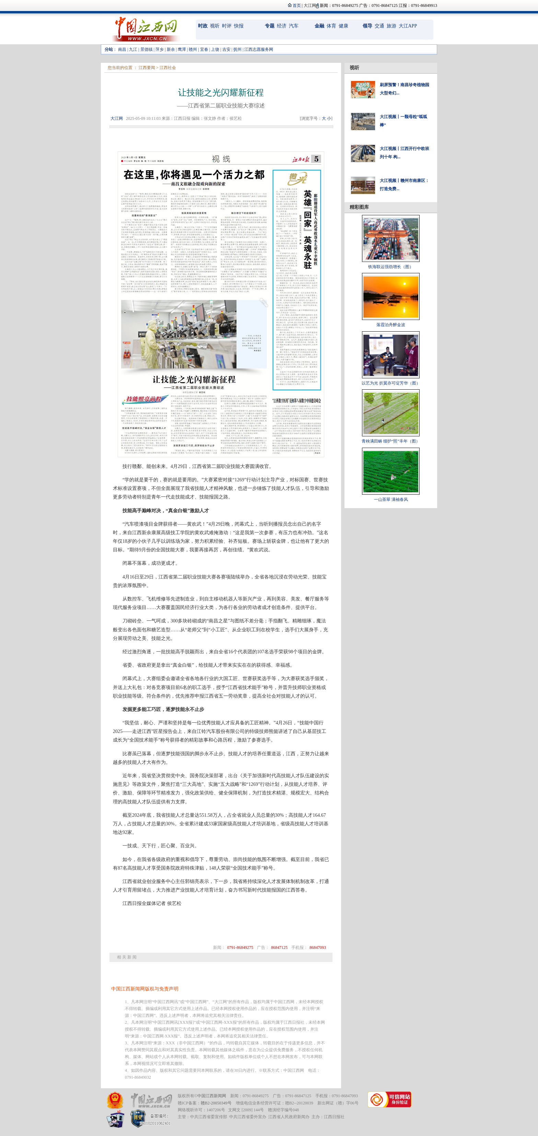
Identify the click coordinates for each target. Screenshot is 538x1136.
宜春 (204, 49)
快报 (239, 25)
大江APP (408, 25)
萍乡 (159, 49)
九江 (133, 49)
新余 (171, 49)
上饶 (215, 49)
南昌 (122, 49)
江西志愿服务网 (258, 49)
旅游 (391, 25)
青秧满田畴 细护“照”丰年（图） (391, 441)
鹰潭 (182, 49)
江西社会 (168, 67)
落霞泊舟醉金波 (390, 324)
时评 (227, 25)
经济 (281, 25)
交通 (379, 25)
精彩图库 (359, 207)
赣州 (193, 49)
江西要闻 (147, 67)
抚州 (237, 49)
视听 (215, 25)
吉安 (226, 49)
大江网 (116, 118)
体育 (331, 25)
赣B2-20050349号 (216, 1103)
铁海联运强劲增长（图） (390, 266)
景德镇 (146, 49)
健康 (343, 25)
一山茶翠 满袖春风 (391, 499)
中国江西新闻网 (211, 1095)
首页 (297, 5)
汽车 (294, 25)
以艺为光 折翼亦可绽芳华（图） (391, 383)
